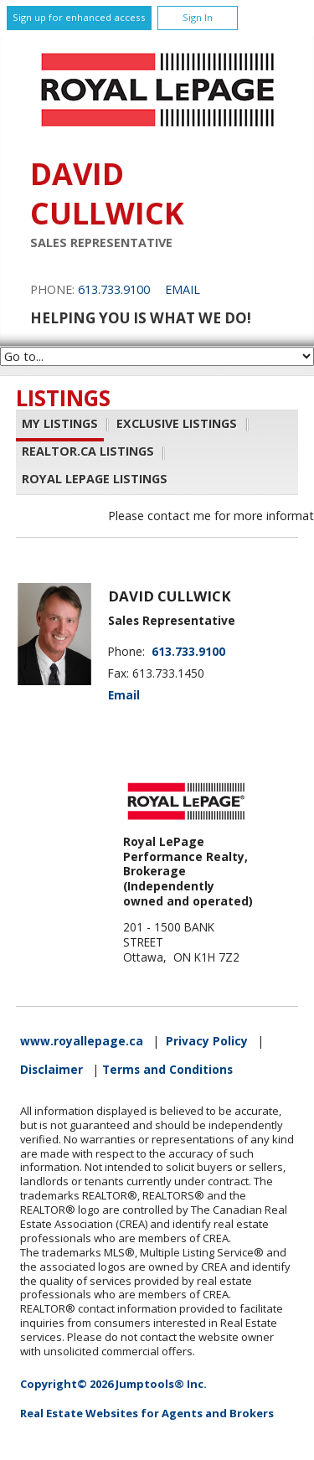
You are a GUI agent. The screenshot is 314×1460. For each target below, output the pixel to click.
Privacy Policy (207, 1041)
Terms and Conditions (167, 1069)
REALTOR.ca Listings (88, 452)
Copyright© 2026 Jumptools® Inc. (113, 1383)
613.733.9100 (114, 289)
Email (182, 289)
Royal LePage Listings (94, 480)
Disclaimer (51, 1069)
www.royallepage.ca (81, 1041)
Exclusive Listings (176, 423)
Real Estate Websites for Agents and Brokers (147, 1413)
